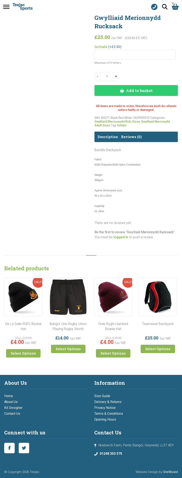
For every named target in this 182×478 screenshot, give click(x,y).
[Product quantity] (107, 76)
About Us (11, 402)
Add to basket (139, 90)
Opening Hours (105, 419)
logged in (121, 237)
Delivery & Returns (108, 402)
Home (8, 396)
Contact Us (12, 414)
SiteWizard (170, 472)
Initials (122, 125)
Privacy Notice (105, 408)
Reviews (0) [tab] (131, 137)
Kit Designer (13, 408)
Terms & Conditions (108, 414)
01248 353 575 (111, 454)
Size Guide (102, 396)
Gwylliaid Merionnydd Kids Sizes (117, 121)
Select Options (23, 353)
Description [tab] (108, 137)
